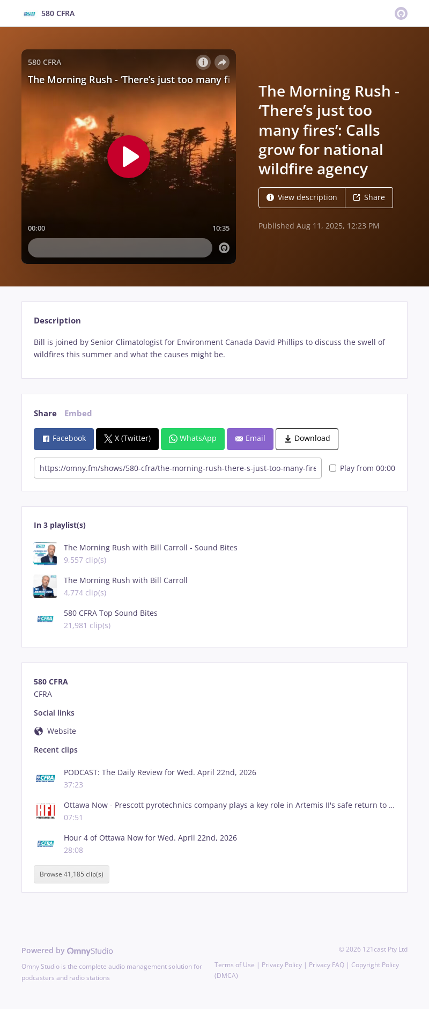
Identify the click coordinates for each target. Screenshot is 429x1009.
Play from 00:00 (362, 468)
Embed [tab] (78, 413)
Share (369, 197)
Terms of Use (234, 964)
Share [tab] (45, 413)
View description (302, 197)
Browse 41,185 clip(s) (71, 874)
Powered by (67, 950)
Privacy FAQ (326, 964)
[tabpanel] (214, 349)
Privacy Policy (282, 964)
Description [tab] (57, 320)
